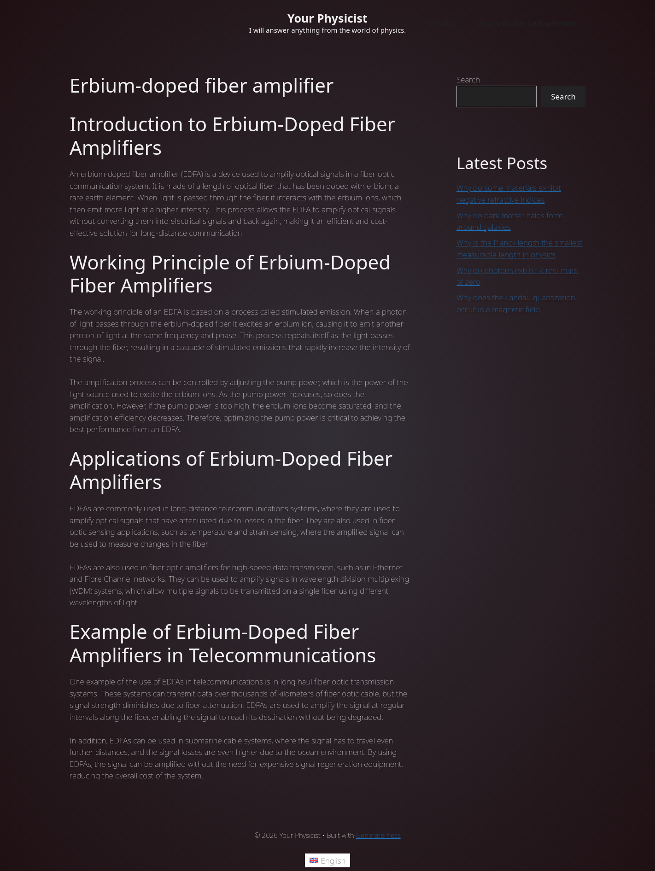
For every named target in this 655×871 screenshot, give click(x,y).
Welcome (442, 23)
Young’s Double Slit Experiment (525, 23)
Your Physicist (327, 18)
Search (468, 79)
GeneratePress (378, 835)
